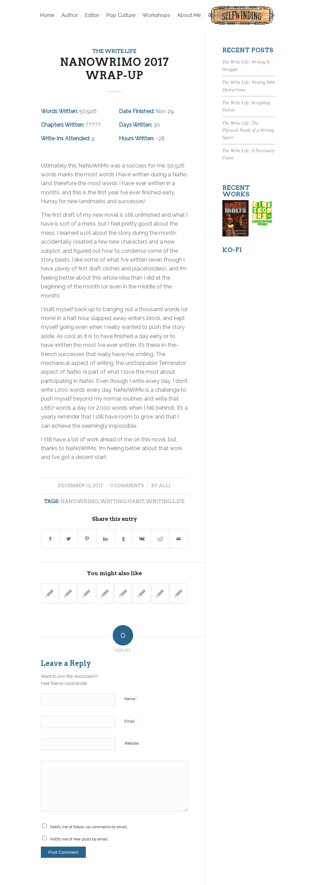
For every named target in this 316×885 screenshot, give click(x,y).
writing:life (165, 501)
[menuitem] (47, 15)
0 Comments (127, 485)
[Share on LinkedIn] (105, 538)
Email (130, 721)
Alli (165, 485)
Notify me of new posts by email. (79, 839)
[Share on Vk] (142, 538)
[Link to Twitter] (250, 15)
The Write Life (114, 51)
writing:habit (122, 501)
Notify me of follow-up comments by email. (89, 827)
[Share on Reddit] (160, 538)
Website (131, 743)
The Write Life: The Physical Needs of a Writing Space (248, 130)
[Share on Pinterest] (87, 538)
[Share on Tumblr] (124, 538)
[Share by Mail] (179, 538)
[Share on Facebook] (50, 538)
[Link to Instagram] (260, 15)
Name (131, 698)
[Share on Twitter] (69, 538)
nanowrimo (79, 501)
